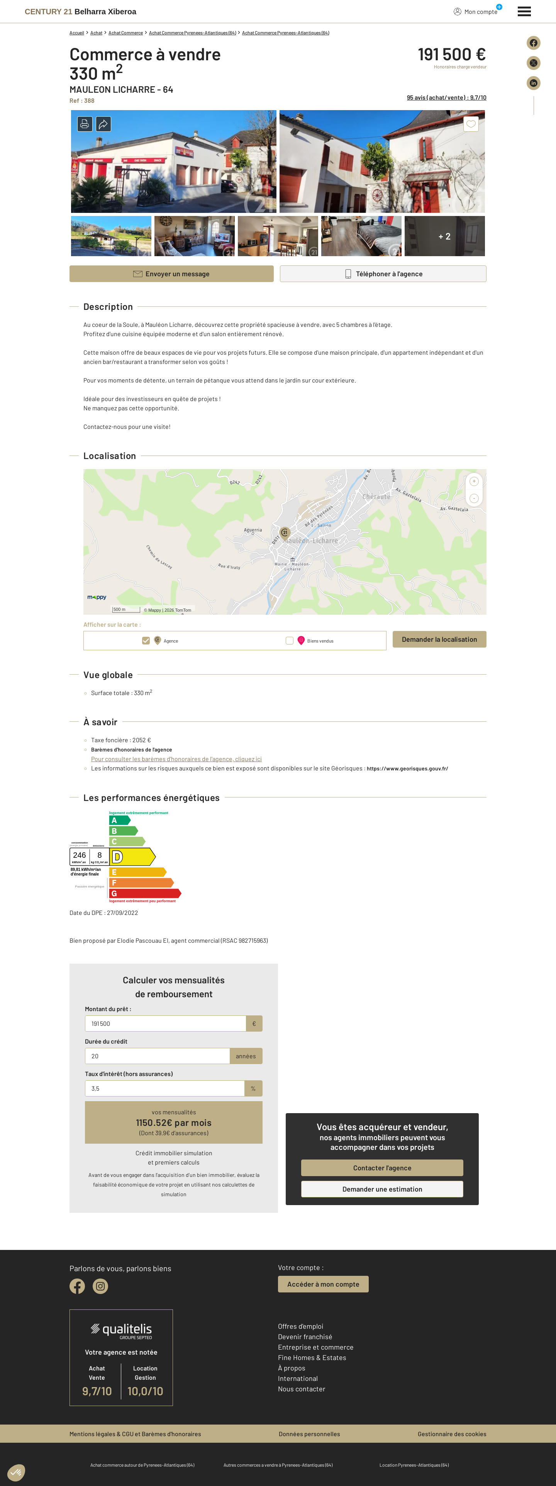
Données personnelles (309, 1433)
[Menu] (524, 10)
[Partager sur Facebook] (534, 43)
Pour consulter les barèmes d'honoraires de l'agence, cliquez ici (176, 758)
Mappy (154, 610)
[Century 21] (80, 11)
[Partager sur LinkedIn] (534, 83)
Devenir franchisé (305, 1336)
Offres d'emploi (301, 1326)
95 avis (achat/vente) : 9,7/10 (446, 97)
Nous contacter (301, 1388)
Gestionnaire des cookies (452, 1433)
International (298, 1378)
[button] (85, 124)
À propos (291, 1368)
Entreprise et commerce (316, 1347)
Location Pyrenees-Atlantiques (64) (414, 1464)
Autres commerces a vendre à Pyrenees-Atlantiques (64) (278, 1464)
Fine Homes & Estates (312, 1357)
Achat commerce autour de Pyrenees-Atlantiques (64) (142, 1464)
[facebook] (77, 1286)
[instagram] (100, 1286)
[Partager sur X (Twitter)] (534, 63)
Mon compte (476, 11)
